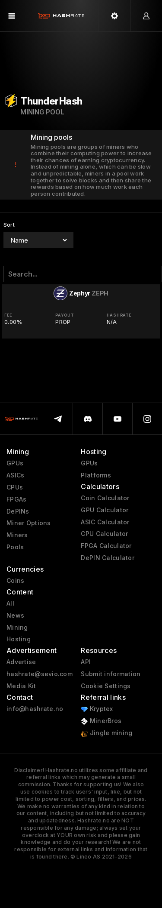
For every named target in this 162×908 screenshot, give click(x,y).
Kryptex (97, 709)
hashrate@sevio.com (39, 674)
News (15, 615)
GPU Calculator (104, 510)
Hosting (18, 639)
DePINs (17, 511)
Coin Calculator (105, 498)
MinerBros (101, 721)
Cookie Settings (105, 686)
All (10, 603)
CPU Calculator (104, 533)
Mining (17, 627)
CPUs (14, 487)
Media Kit (21, 686)
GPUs (14, 463)
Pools (15, 547)
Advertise (21, 662)
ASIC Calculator (105, 522)
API (86, 662)
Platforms (96, 475)
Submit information (110, 674)
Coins (15, 580)
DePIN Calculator (107, 557)
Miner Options (28, 523)
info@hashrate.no (34, 708)
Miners (17, 535)
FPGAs (16, 499)
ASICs (15, 475)
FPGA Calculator (106, 545)
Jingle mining (106, 733)
